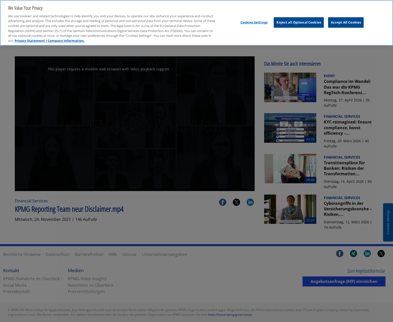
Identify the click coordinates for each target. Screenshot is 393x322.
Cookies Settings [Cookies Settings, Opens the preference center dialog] (253, 20)
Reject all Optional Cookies (298, 20)
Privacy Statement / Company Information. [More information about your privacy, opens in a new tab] (50, 38)
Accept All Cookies (346, 20)
